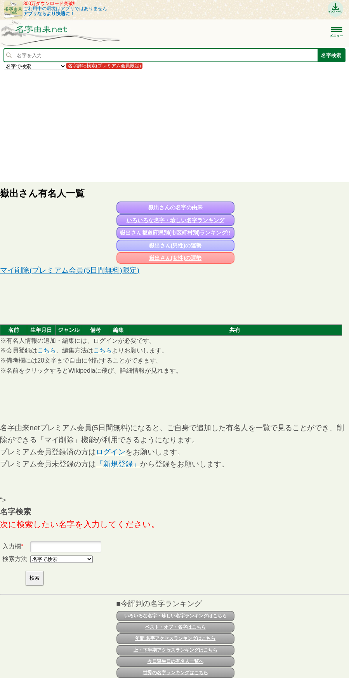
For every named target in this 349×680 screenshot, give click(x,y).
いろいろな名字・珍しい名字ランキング (175, 220)
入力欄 (11, 546)
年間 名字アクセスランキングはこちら (175, 638)
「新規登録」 (118, 464)
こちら (46, 350)
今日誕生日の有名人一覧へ (175, 661)
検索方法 (14, 559)
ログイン (110, 452)
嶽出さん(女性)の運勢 (175, 258)
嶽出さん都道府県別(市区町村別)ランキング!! (175, 233)
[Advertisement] (174, 125)
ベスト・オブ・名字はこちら (175, 627)
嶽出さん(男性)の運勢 (175, 245)
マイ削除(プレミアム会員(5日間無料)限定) (69, 270)
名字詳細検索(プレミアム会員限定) (104, 65)
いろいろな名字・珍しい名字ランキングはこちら (175, 616)
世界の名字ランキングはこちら (175, 672)
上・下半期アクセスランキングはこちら (175, 650)
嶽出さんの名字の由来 (175, 207)
